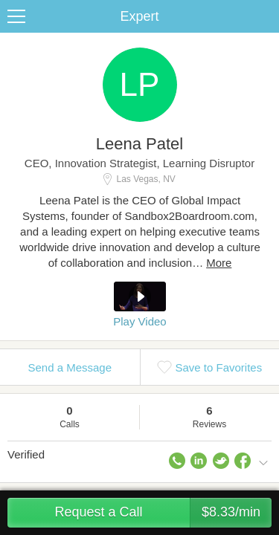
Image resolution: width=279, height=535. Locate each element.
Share (264, 16)
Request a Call (163, 513)
